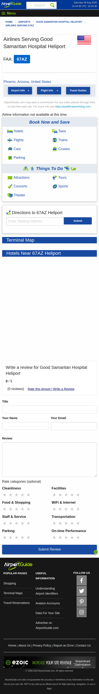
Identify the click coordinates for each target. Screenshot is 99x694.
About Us (24, 645)
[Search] (52, 5)
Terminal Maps (13, 593)
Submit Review (49, 549)
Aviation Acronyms (48, 603)
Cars (14, 149)
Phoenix (9, 82)
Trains (60, 140)
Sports (60, 186)
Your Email (58, 418)
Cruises (61, 149)
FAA (7, 59)
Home (9, 22)
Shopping (9, 583)
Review (7, 438)
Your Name (10, 418)
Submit (78, 220)
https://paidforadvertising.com (73, 106)
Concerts (17, 186)
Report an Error (63, 645)
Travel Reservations (16, 603)
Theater (16, 195)
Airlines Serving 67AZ (20, 25)
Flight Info (47, 90)
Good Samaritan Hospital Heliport (59, 22)
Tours (59, 177)
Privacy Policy (42, 645)
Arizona (23, 82)
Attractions (18, 177)
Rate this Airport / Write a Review (51, 389)
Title (5, 401)
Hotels (15, 131)
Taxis (59, 131)
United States (41, 82)
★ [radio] (5, 495)
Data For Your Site (48, 613)
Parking (16, 157)
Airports (24, 22)
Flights (15, 140)
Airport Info (18, 90)
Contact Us (83, 645)
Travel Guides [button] (78, 90)
